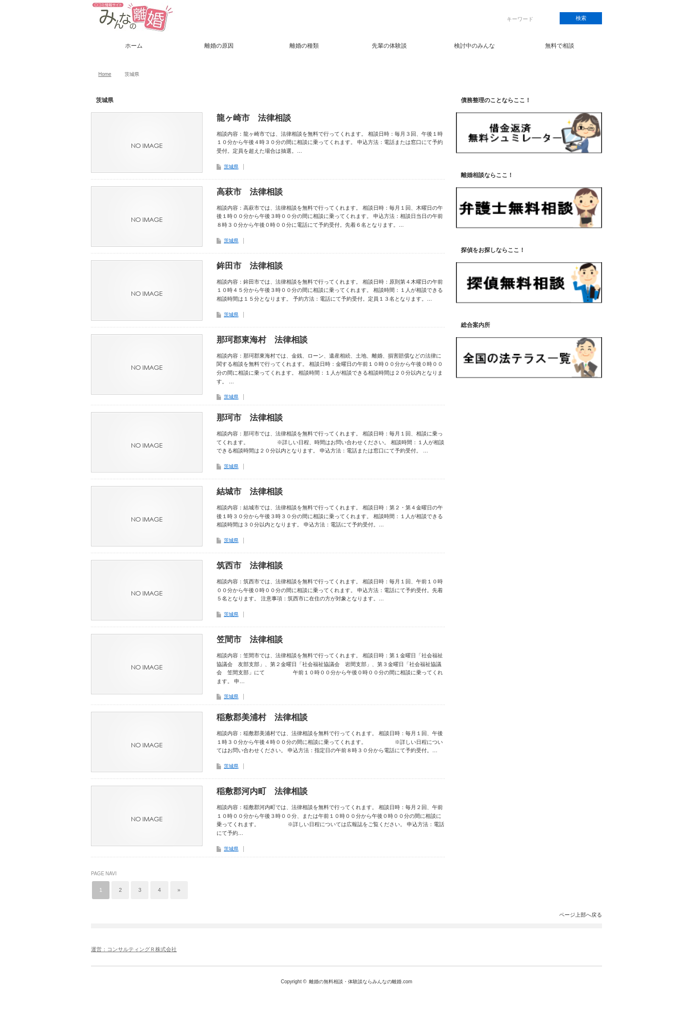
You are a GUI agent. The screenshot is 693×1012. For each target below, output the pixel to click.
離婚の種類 (304, 45)
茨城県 (231, 166)
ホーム (134, 45)
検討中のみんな (474, 45)
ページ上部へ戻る (580, 915)
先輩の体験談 (389, 45)
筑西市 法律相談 (250, 565)
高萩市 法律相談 (250, 192)
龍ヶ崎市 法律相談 (254, 118)
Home (104, 74)
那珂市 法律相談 (250, 417)
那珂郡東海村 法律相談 (262, 339)
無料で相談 (559, 45)
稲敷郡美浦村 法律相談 (262, 717)
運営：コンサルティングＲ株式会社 (134, 949)
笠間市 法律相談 (250, 639)
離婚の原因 (219, 45)
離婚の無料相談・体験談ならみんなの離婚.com (360, 981)
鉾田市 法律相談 (250, 266)
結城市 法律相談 (250, 491)
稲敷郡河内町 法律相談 (262, 791)
